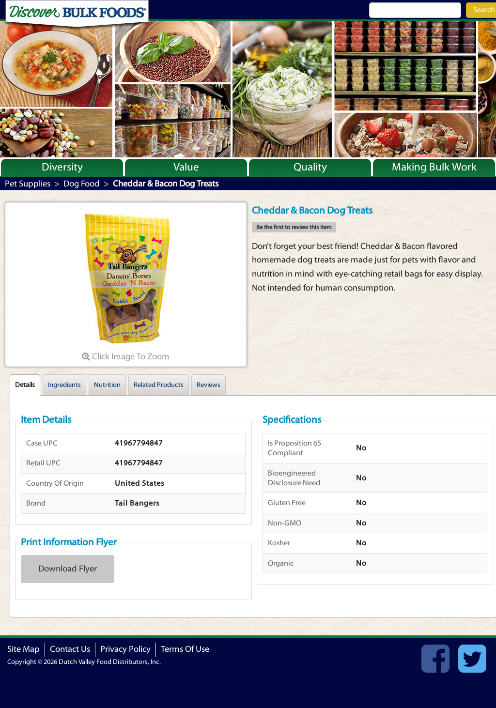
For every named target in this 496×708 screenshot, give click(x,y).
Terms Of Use (185, 649)
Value (186, 167)
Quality (310, 167)
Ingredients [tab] (64, 385)
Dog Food (81, 184)
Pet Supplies (27, 184)
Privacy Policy (125, 649)
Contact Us (70, 649)
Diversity (62, 167)
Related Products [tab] (159, 385)
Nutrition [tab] (107, 385)
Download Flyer (67, 569)
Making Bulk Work (434, 167)
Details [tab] (25, 385)
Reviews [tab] (208, 385)
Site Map (23, 649)
